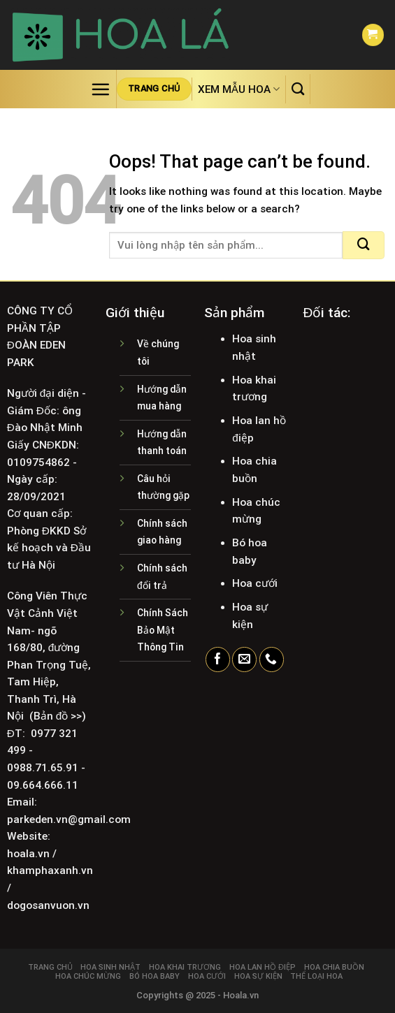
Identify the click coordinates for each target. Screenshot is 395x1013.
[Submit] (364, 245)
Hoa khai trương (185, 967)
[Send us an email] (244, 659)
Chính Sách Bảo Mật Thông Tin (162, 630)
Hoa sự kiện (258, 976)
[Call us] (271, 659)
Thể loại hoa (316, 976)
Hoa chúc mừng (88, 976)
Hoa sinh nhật (110, 967)
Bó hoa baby (154, 976)
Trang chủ (50, 967)
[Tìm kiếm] (298, 88)
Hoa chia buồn (334, 967)
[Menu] (100, 89)
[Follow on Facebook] (218, 659)
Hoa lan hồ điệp (262, 967)
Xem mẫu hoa (239, 89)
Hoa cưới (207, 976)
